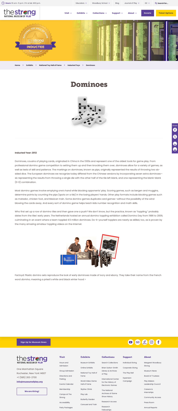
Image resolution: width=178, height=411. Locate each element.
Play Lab (84, 394)
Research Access (109, 401)
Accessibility (64, 402)
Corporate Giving (130, 367)
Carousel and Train (89, 404)
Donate (147, 13)
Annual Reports (150, 407)
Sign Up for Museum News (34, 342)
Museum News (150, 371)
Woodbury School (99, 3)
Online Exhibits (87, 367)
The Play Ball (128, 373)
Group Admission (66, 371)
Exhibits (81, 13)
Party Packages (66, 407)
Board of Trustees (151, 376)
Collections (98, 13)
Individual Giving (130, 362)
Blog (117, 3)
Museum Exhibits (88, 362)
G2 (146, 3)
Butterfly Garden (88, 399)
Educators (80, 3)
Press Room (149, 402)
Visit (67, 13)
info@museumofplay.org (30, 381)
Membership (64, 389)
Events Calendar (66, 384)
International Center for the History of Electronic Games (110, 382)
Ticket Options (166, 13)
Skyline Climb (86, 389)
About (131, 13)
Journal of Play (130, 3)
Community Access (152, 397)
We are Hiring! (32, 391)
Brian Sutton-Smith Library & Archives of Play (110, 370)
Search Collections (110, 362)
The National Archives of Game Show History (109, 393)
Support (116, 13)
